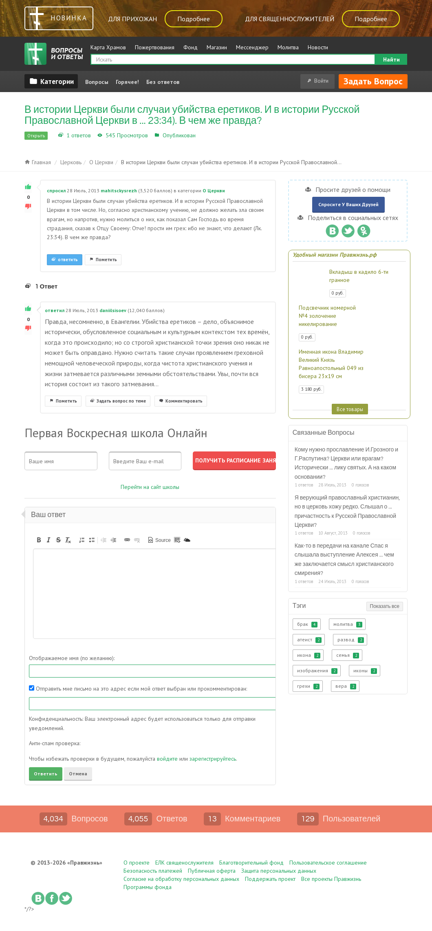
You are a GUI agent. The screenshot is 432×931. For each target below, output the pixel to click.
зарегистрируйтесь (213, 758)
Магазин (217, 47)
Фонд (190, 47)
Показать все (384, 606)
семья (347, 655)
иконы (365, 670)
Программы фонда (147, 887)
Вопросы (96, 82)
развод (350, 639)
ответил (54, 310)
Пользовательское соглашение (328, 862)
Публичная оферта (212, 870)
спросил (56, 190)
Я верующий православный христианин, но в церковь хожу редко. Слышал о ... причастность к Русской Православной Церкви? (347, 511)
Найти (391, 59)
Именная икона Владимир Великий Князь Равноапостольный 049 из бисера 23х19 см (331, 364)
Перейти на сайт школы (150, 487)
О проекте (136, 862)
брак (307, 624)
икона (308, 655)
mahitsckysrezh (119, 190)
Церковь (71, 162)
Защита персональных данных (278, 870)
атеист (309, 639)
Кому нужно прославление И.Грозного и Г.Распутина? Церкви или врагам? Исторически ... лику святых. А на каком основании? (346, 463)
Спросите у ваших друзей (348, 204)
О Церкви (210, 135)
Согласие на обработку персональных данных (181, 879)
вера (345, 686)
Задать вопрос (373, 81)
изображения (317, 670)
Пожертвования (154, 47)
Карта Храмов (108, 47)
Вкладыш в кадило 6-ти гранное (358, 276)
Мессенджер (252, 47)
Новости (318, 47)
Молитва (288, 47)
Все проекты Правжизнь (331, 879)
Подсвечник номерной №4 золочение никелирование (327, 316)
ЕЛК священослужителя (184, 862)
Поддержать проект (270, 879)
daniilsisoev (112, 310)
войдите (167, 758)
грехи (308, 686)
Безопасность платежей (152, 870)
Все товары (350, 409)
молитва (347, 624)
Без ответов (162, 82)
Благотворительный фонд (251, 862)
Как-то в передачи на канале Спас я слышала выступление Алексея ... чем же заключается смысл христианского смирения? (344, 559)
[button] (39, 539)
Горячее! (127, 82)
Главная (37, 162)
